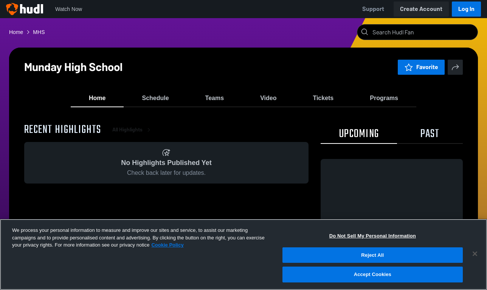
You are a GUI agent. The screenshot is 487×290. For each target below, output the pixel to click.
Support (373, 9)
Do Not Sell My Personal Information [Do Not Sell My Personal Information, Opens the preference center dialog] (372, 236)
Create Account (421, 9)
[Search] (423, 32)
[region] (243, 254)
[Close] (475, 253)
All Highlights (132, 135)
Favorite (421, 67)
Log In (466, 9)
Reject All (372, 255)
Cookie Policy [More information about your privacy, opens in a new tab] (167, 245)
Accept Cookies (372, 274)
